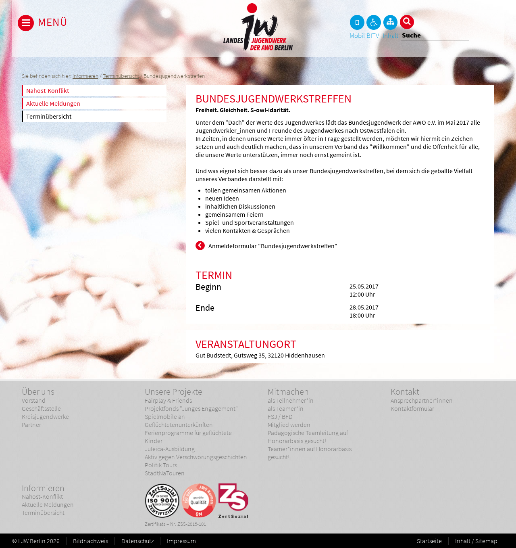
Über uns (38, 391)
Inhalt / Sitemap (476, 541)
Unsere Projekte (173, 391)
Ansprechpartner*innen (422, 400)
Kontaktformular (412, 408)
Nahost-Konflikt (47, 90)
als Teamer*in (286, 408)
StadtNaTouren (165, 473)
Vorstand (34, 400)
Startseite (429, 541)
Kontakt (405, 391)
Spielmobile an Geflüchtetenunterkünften (179, 420)
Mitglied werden (289, 424)
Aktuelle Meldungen (53, 103)
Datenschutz (137, 541)
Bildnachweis (90, 541)
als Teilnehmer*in (291, 400)
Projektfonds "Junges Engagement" (191, 408)
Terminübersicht (121, 76)
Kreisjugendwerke (45, 416)
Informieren (85, 76)
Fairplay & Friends (168, 400)
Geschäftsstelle (41, 408)
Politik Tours (161, 465)
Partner (31, 424)
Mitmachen (288, 391)
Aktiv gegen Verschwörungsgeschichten (196, 457)
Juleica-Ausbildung (170, 449)
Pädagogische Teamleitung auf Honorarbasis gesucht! (308, 437)
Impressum (181, 541)
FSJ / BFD (280, 416)
